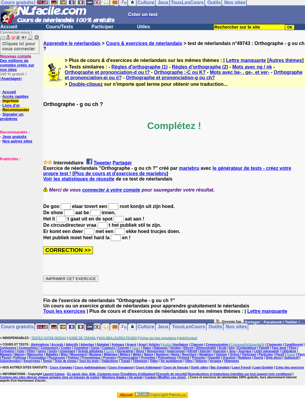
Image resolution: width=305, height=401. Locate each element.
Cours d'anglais (61, 367)
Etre (232, 347)
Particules (266, 354)
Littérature (288, 351)
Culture (146, 326)
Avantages (11, 78)
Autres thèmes (285, 60)
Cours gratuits (17, 326)
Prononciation (129, 357)
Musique (95, 354)
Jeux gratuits (14, 136)
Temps (47, 361)
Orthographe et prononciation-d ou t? (107, 72)
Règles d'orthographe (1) (139, 66)
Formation (7, 351)
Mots (64, 354)
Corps (95, 347)
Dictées (175, 347)
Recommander (15, 110)
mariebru (189, 168)
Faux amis (279, 347)
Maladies (52, 354)
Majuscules (35, 354)
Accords (57, 344)
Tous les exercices (64, 311)
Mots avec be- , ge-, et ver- (239, 72)
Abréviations (40, 344)
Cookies (151, 377)
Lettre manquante (246, 60)
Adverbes (87, 344)
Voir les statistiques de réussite (78, 178)
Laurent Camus (54, 374)
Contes (66, 347)
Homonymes (156, 351)
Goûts (53, 351)
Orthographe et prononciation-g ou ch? (170, 77)
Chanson (197, 344)
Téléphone (140, 361)
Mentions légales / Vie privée (122, 377)
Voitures (201, 361)
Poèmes (73, 357)
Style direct (274, 357)
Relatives (244, 357)
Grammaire (67, 351)
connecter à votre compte (111, 189)
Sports (258, 357)
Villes (189, 361)
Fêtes (31, 351)
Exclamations (246, 347)
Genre (42, 351)
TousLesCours (188, 326)
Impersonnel (176, 351)
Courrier (123, 347)
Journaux (245, 351)
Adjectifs (72, 344)
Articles (154, 344)
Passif (280, 354)
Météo (137, 354)
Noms (175, 354)
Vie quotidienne (172, 361)
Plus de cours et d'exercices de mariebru (120, 173)
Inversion (219, 351)
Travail (125, 361)
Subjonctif (291, 357)
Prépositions (167, 357)
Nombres (162, 354)
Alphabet (103, 344)
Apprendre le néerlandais (71, 43)
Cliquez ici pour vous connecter (18, 46)
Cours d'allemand (148, 367)
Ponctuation (37, 357)
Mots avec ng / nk (252, 66)
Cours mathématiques (90, 367)
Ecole (223, 347)
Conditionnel (294, 344)
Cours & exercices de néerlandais (144, 43)
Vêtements (231, 361)
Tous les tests (89, 361)
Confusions (8, 347)
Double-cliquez (86, 84)
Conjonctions (28, 347)
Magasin (6, 354)
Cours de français (175, 367)
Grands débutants (90, 351)
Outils (215, 326)
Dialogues (160, 347)
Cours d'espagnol (120, 367)
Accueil (8, 26)
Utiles (143, 26)
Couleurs (108, 347)
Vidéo (154, 361)
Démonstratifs (206, 347)
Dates (147, 347)
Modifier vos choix (171, 377)
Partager (122, 162)
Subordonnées (10, 361)
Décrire (188, 347)
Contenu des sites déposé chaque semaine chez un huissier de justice (50, 377)
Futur (21, 351)
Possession (57, 357)
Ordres (234, 354)
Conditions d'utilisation (138, 374)
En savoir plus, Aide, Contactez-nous (93, 374)
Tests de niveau (66, 361)
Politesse (20, 357)
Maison (19, 354)
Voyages (215, 361)
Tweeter (102, 162)
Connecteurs (50, 347)
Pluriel (6, 357)
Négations (206, 354)
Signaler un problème (12, 116)
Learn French (241, 367)
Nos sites (236, 326)
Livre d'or (11, 105)
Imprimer (10, 101)
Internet (205, 351)
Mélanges (111, 354)
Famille (264, 347)
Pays (301, 354)
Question (229, 357)
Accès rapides (15, 96)
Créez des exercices (290, 367)
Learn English (263, 367)
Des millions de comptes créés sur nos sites (17, 63)
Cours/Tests (59, 26)
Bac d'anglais (220, 367)
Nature (148, 354)
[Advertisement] (18, 191)
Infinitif (192, 351)
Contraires (81, 347)
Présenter (199, 357)
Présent (183, 357)
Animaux (118, 344)
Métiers (125, 354)
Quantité (214, 357)
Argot (143, 344)
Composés (274, 344)
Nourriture (189, 354)
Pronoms (109, 357)
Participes (249, 354)
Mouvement (78, 354)
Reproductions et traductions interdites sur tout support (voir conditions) (240, 374)
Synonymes (31, 361)
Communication (217, 344)
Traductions (109, 361)
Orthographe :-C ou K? (180, 72)
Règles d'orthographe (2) (200, 66)
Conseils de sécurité (171, 374)
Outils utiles (199, 367)
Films (293, 347)
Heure (140, 351)
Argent (131, 344)
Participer (102, 26)
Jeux (163, 326)
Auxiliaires (180, 344)
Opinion (221, 354)
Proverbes (148, 357)
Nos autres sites (17, 141)
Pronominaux (91, 357)
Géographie (125, 351)
